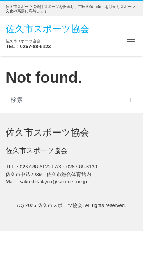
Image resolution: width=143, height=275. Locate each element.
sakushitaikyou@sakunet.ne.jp (53, 181)
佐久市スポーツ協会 (47, 29)
